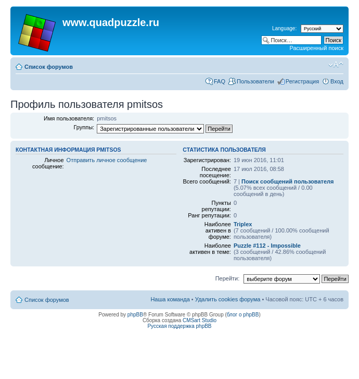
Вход (336, 81)
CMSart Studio (199, 320)
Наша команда (169, 299)
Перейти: (227, 278)
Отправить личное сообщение (107, 160)
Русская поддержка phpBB (179, 326)
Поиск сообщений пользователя (287, 181)
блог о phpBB (243, 314)
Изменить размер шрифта (335, 64)
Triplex (243, 224)
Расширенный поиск (316, 48)
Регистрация (302, 81)
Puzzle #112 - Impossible (267, 245)
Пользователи (255, 81)
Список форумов (48, 67)
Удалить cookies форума (228, 299)
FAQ (219, 81)
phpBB (135, 314)
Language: (284, 28)
